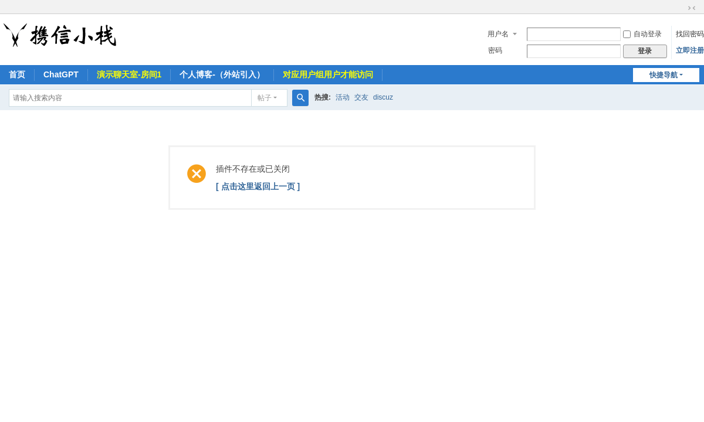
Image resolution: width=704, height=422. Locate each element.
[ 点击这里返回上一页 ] (258, 186)
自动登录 (642, 34)
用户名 (498, 34)
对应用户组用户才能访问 (328, 74)
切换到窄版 (691, 8)
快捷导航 (663, 75)
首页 (17, 74)
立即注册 (690, 50)
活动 (343, 97)
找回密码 (690, 34)
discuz (383, 97)
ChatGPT (61, 74)
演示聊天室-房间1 (129, 74)
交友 (361, 97)
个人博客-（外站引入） (222, 74)
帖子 (265, 98)
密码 (495, 50)
